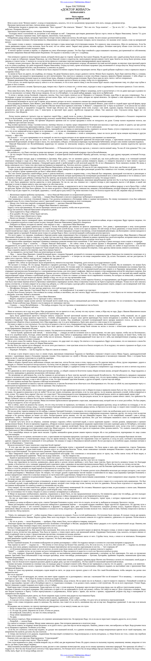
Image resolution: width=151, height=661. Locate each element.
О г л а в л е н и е (67, 2)
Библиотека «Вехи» (83, 2)
